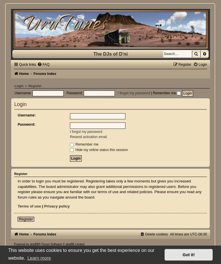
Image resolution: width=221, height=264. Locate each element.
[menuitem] (43, 65)
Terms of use (29, 206)
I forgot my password (134, 93)
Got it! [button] (189, 254)
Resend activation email (88, 137)
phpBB (34, 244)
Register (35, 86)
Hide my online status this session (99, 150)
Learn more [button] (39, 258)
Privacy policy (57, 206)
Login (18, 86)
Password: (26, 124)
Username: (27, 115)
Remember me (166, 93)
